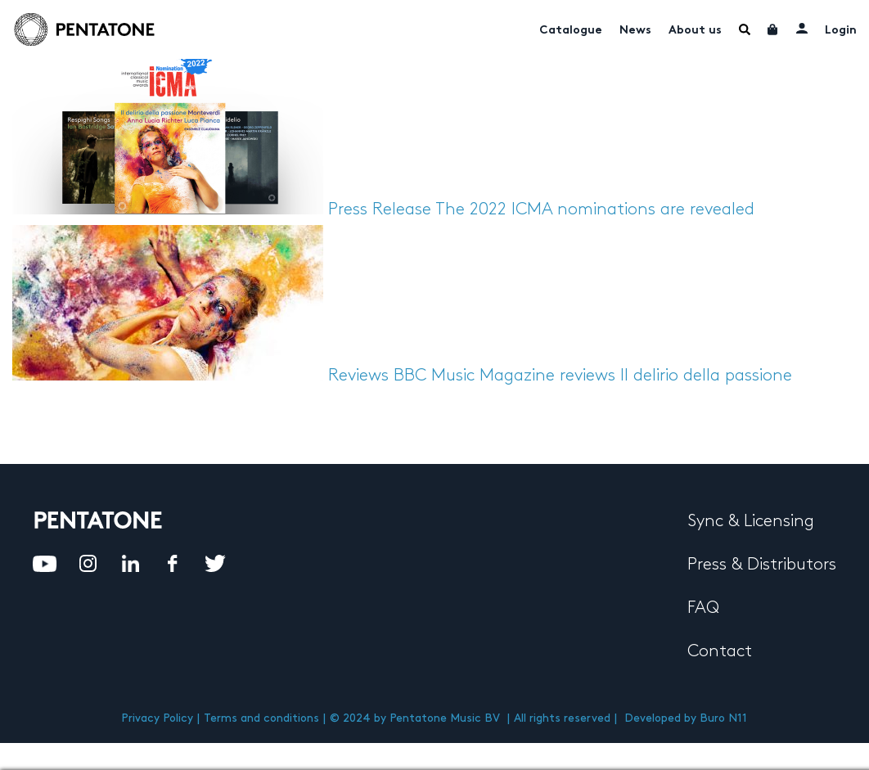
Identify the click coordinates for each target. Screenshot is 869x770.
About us (695, 30)
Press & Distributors (761, 564)
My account (802, 28)
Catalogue (570, 30)
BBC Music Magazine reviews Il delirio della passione (593, 375)
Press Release (379, 209)
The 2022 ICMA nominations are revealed (594, 209)
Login (841, 30)
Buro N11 (723, 718)
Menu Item (744, 29)
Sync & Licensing (750, 521)
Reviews (358, 375)
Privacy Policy (157, 718)
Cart (773, 29)
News (635, 30)
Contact (719, 651)
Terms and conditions (261, 718)
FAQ (703, 608)
